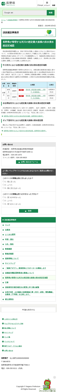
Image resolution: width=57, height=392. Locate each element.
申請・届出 (9, 239)
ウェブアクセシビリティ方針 (13, 323)
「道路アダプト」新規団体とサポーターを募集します (25, 268)
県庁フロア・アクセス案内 (13, 346)
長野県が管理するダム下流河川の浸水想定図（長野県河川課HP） (25, 131)
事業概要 (8, 249)
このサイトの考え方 (10, 319)
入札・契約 (9, 244)
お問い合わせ (8, 350)
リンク (7, 225)
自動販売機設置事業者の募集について (19, 273)
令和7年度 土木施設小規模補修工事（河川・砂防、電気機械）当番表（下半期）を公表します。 (29, 293)
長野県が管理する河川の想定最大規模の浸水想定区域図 (26, 278)
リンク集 (7, 337)
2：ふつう (8, 185)
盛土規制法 (9, 299)
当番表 (7, 230)
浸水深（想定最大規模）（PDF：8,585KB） (35, 91)
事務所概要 (9, 254)
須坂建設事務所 (12, 20)
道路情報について (12, 258)
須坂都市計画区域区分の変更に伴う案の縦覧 (22, 287)
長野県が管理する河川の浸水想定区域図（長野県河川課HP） (24, 116)
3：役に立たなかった (13, 188)
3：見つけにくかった (13, 204)
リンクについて (9, 341)
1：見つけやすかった (13, 197)
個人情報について (10, 328)
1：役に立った (10, 182)
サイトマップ (10, 263)
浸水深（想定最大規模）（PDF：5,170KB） (35, 97)
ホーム (3, 20)
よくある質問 (10, 234)
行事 (6, 282)
